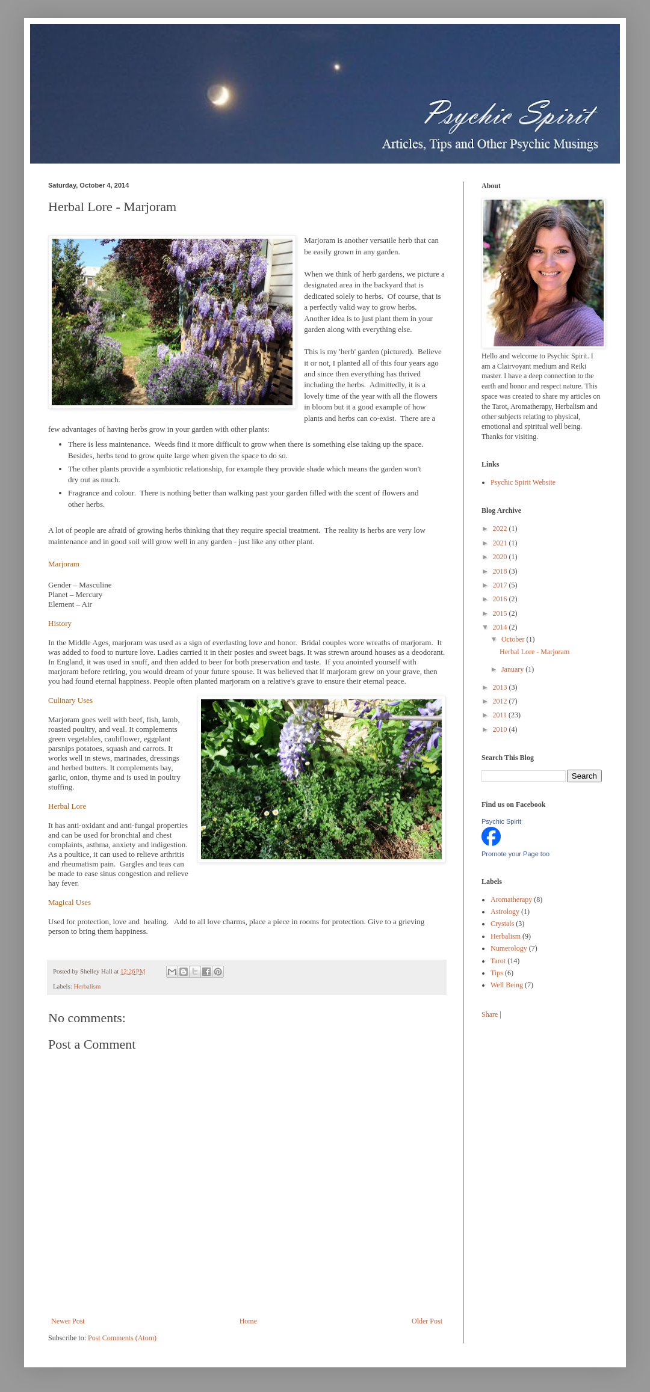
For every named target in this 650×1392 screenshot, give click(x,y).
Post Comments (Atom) (122, 1338)
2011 (501, 715)
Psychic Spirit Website (523, 482)
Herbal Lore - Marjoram (534, 652)
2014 (501, 627)
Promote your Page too (515, 853)
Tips (497, 973)
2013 (501, 687)
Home (248, 1321)
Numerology (509, 948)
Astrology (505, 911)
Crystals (502, 923)
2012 (501, 701)
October (514, 639)
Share (489, 1014)
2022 (501, 528)
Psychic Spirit (501, 821)
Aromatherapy (511, 899)
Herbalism (87, 986)
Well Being (507, 985)
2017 (501, 585)
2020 (501, 557)
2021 (501, 543)
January (513, 669)
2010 (501, 729)
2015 (501, 613)
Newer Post (68, 1321)
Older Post (427, 1321)
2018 (501, 571)
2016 (501, 599)
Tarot (498, 961)
